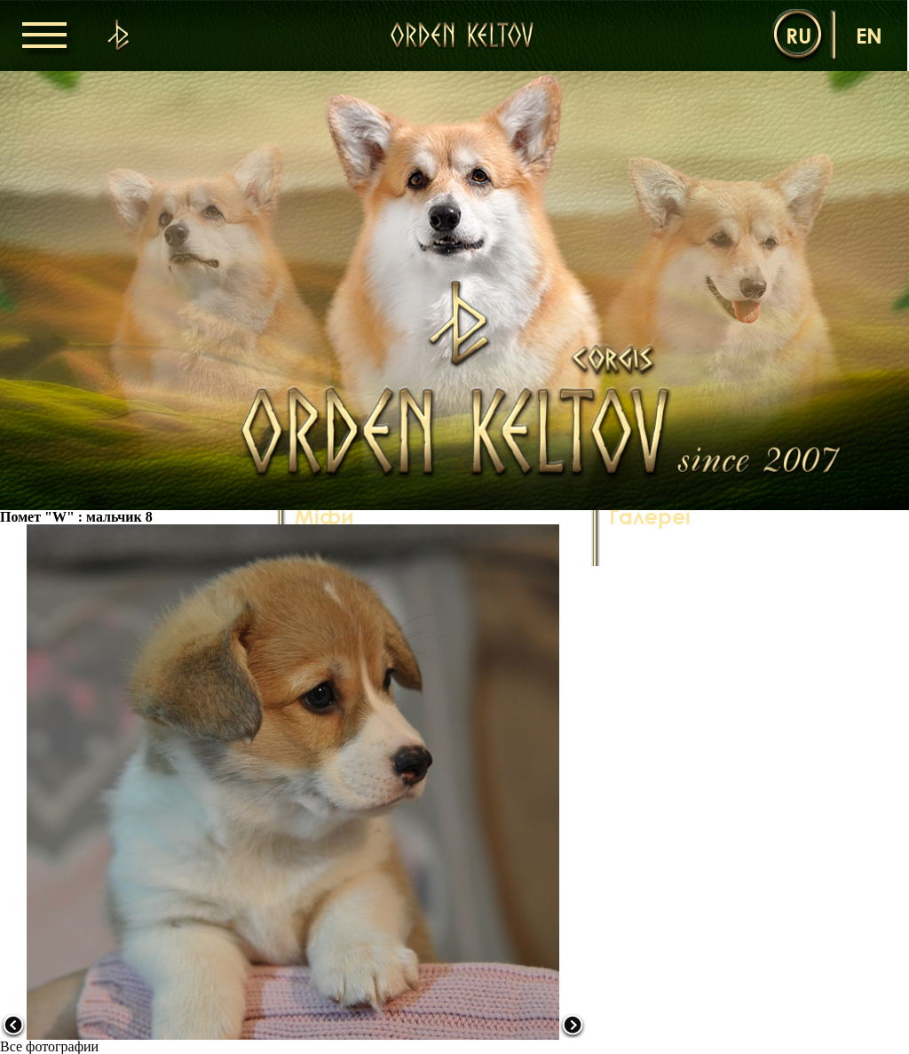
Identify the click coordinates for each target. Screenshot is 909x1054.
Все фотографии (49, 1046)
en (869, 35)
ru (798, 35)
